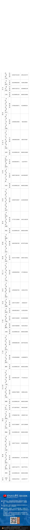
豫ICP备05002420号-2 (17, 526)
